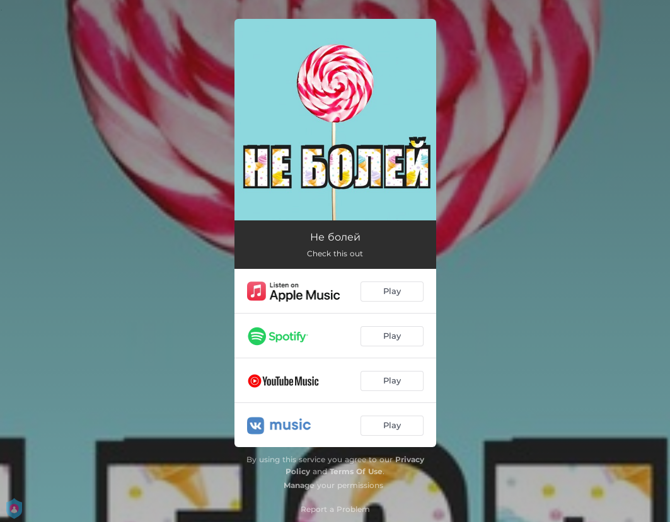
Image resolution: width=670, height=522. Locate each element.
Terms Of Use (356, 471)
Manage (299, 485)
